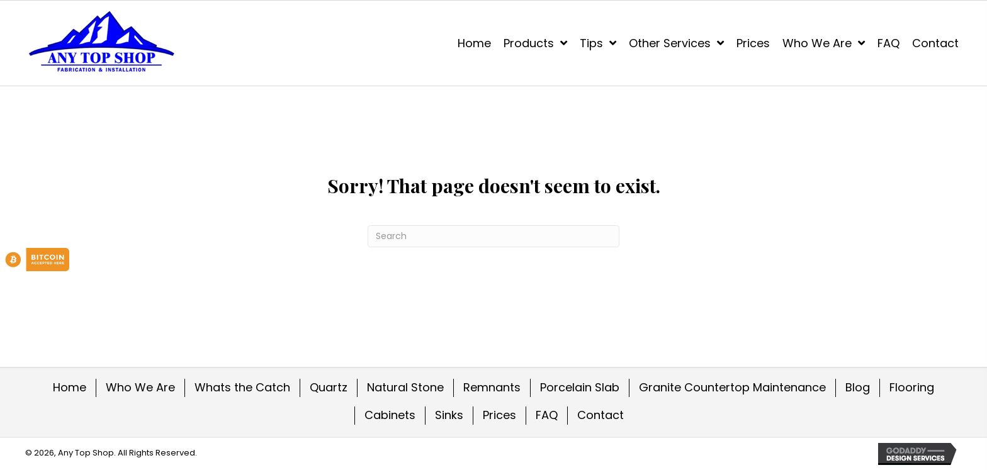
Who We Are (140, 387)
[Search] (493, 236)
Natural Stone (405, 387)
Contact (600, 415)
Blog (857, 387)
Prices (499, 415)
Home (69, 387)
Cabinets (389, 415)
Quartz (328, 387)
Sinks (449, 415)
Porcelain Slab (579, 387)
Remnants (492, 387)
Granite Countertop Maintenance (732, 387)
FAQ (547, 415)
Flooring (911, 387)
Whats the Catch (242, 387)
